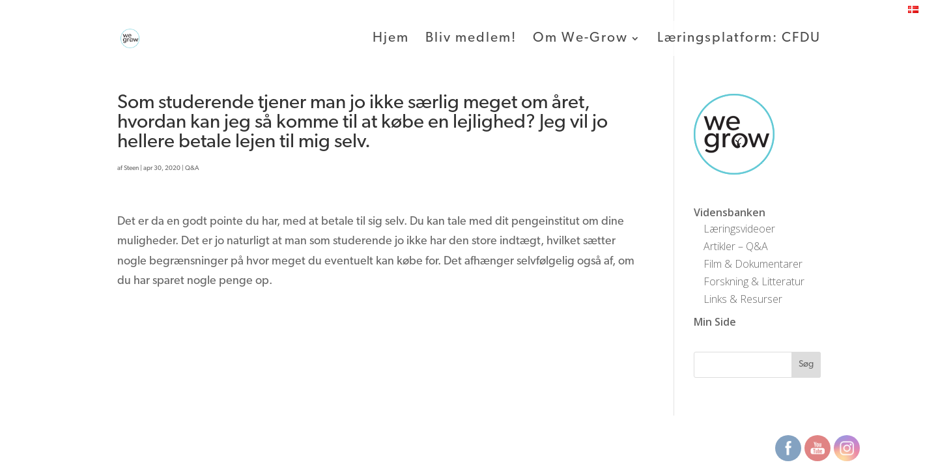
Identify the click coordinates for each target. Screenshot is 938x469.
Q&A (192, 168)
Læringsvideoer (739, 228)
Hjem (391, 39)
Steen (131, 168)
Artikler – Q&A (736, 246)
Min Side (715, 322)
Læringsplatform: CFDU (739, 39)
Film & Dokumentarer (753, 264)
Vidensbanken (729, 212)
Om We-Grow (580, 39)
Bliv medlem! (471, 39)
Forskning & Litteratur (754, 281)
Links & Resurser (743, 299)
